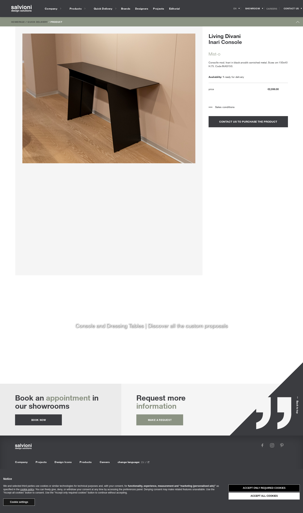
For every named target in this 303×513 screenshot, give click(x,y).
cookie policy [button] (27, 489)
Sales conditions (225, 107)
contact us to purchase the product (248, 121)
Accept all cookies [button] (264, 495)
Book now (38, 420)
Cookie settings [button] (19, 502)
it (149, 462)
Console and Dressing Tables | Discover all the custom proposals (151, 325)
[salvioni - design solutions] (21, 8)
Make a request (160, 420)
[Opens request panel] (291, 8)
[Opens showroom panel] (252, 8)
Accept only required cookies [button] (264, 488)
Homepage (18, 21)
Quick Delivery (37, 21)
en (142, 462)
